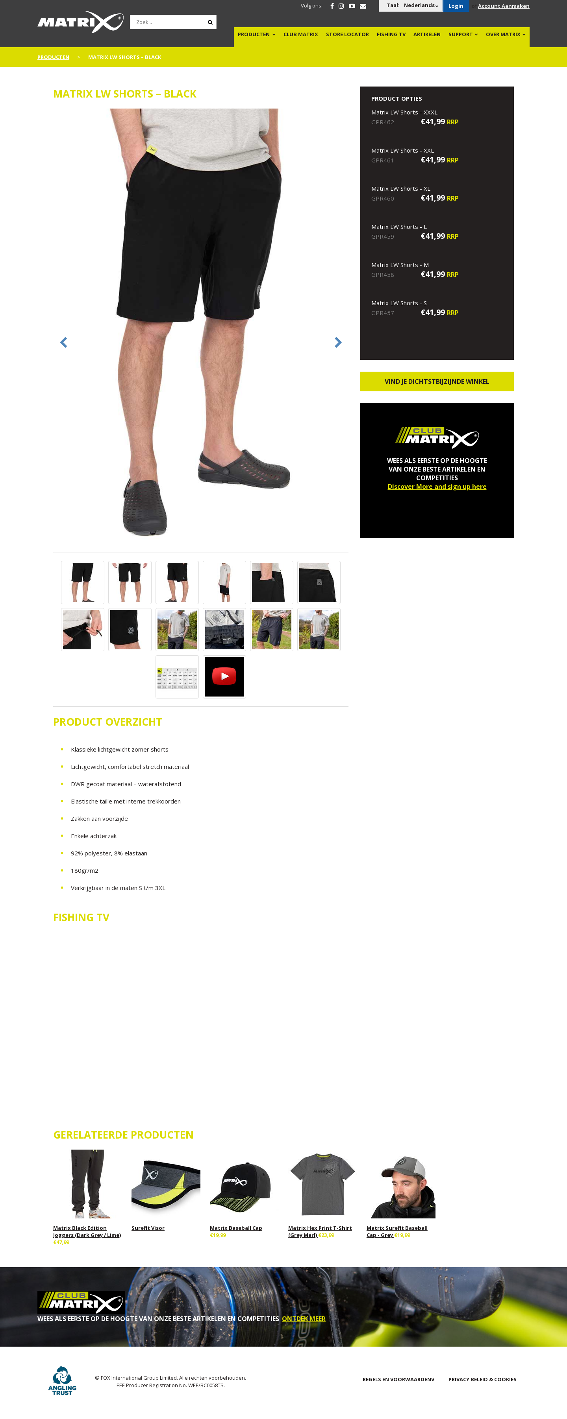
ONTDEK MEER (304, 1318)
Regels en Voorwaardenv (398, 1379)
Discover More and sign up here (437, 486)
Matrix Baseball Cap (236, 1227)
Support (460, 34)
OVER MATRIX (503, 34)
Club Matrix (301, 34)
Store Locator (347, 34)
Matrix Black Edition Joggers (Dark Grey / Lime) (87, 1231)
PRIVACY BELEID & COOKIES (482, 1379)
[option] (200, 330)
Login (455, 5)
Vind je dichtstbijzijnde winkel (437, 381)
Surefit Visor (148, 1227)
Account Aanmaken (504, 5)
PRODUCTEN (254, 34)
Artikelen (427, 34)
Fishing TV (391, 34)
